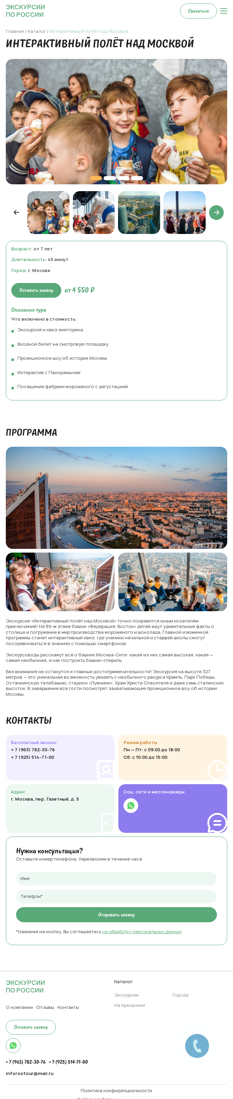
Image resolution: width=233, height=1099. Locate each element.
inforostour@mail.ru (29, 1073)
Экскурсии (126, 995)
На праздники (129, 1005)
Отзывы (45, 1007)
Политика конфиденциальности (116, 1091)
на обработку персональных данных (142, 932)
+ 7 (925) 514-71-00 (32, 757)
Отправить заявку (116, 915)
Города (180, 995)
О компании (19, 1007)
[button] (16, 212)
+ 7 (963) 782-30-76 (33, 750)
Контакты (68, 1007)
